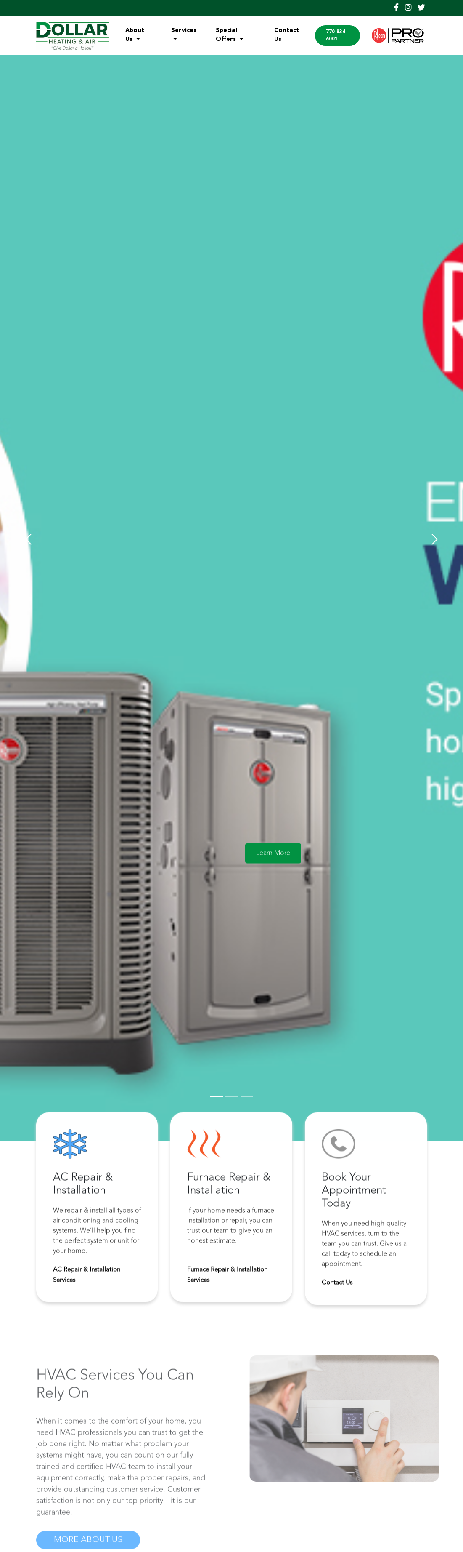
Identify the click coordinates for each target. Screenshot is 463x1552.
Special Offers (229, 34)
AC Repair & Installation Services (86, 1278)
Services (183, 34)
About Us (134, 34)
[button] (28, 539)
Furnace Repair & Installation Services (227, 1278)
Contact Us (286, 34)
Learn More (273, 856)
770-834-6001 (336, 36)
